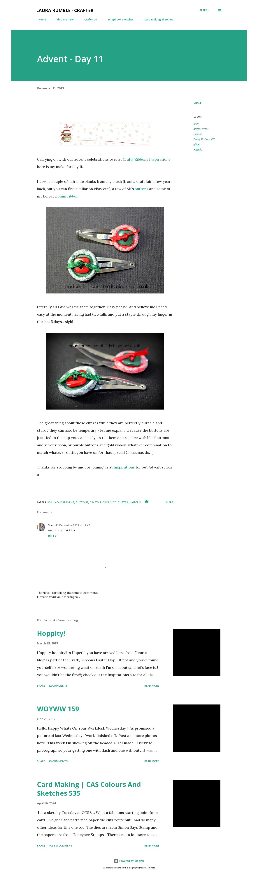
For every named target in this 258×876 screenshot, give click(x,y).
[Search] (204, 10)
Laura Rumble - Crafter (65, 10)
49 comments (58, 761)
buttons (142, 188)
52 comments (58, 685)
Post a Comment (60, 845)
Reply (52, 536)
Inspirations (125, 467)
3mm (196, 123)
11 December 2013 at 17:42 (73, 525)
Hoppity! (51, 633)
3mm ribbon (68, 196)
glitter (197, 144)
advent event (201, 128)
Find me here (63, 19)
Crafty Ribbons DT (204, 139)
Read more (151, 685)
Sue (50, 525)
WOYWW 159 (58, 708)
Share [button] (198, 102)
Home (40, 19)
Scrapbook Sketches (118, 19)
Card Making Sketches (156, 19)
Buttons (198, 134)
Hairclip (198, 149)
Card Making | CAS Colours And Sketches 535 (89, 789)
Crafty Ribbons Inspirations (146, 159)
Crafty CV (88, 19)
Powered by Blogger (129, 861)
